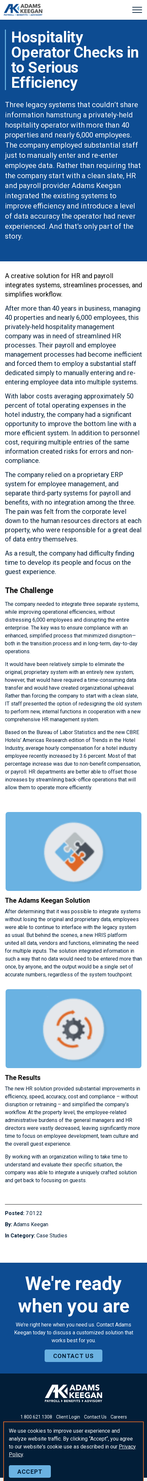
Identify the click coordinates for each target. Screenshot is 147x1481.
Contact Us (95, 1417)
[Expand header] (137, 10)
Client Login (68, 1417)
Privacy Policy (89, 1463)
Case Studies (51, 1235)
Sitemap (116, 1463)
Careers (119, 1417)
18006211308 (36, 1417)
